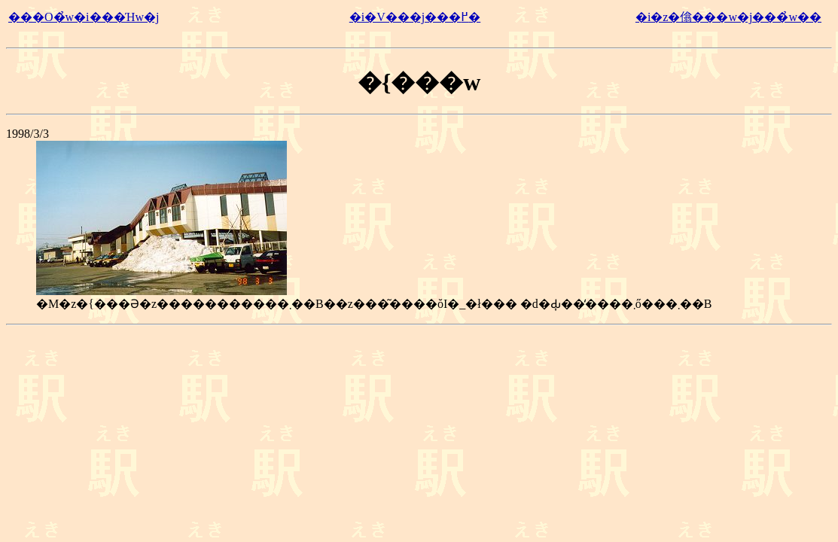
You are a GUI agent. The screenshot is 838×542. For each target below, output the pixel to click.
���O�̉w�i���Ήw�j (83, 17)
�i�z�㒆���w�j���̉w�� (728, 17)
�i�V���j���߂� (414, 17)
